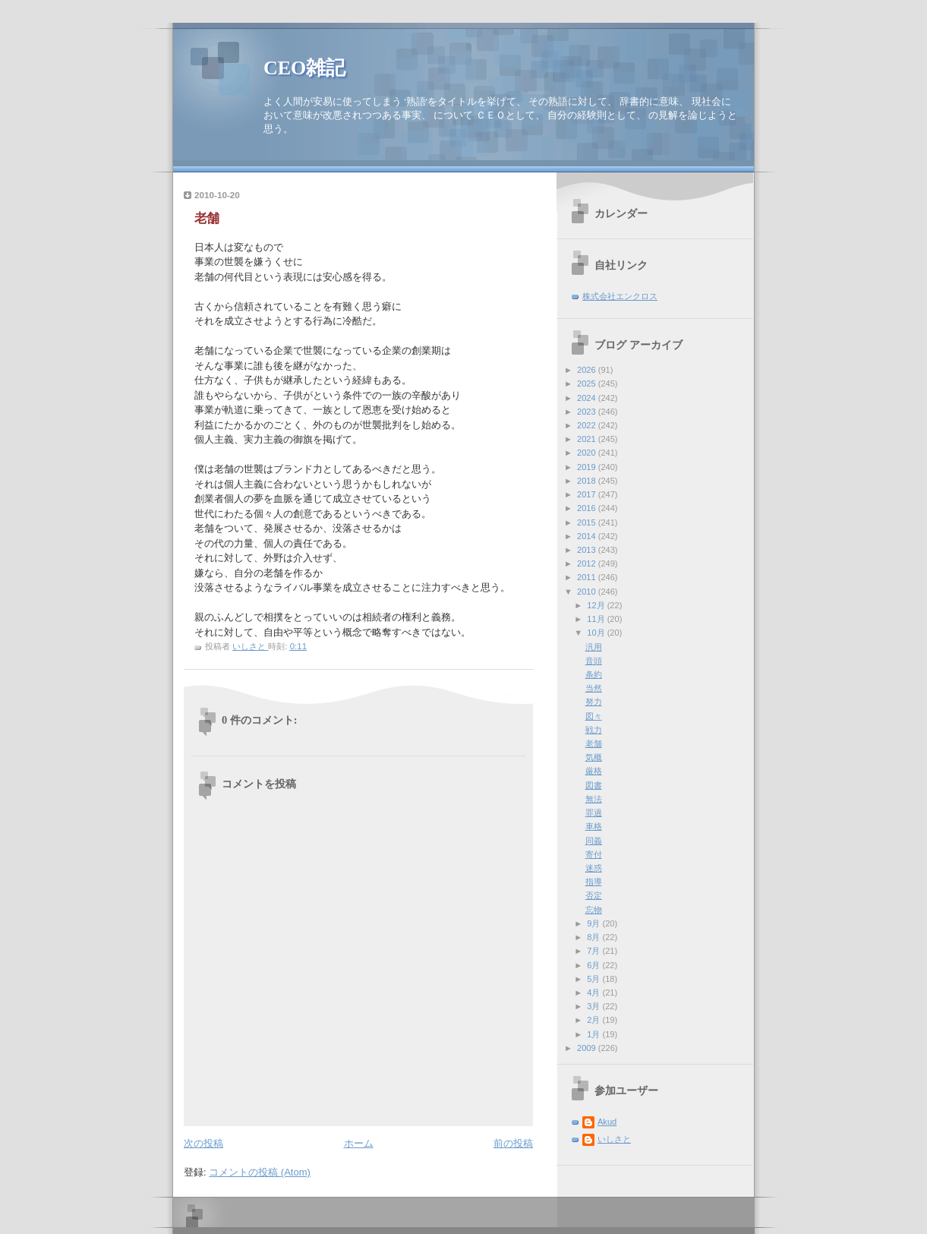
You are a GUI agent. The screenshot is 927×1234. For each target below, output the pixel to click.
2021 (587, 438)
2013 (587, 549)
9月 (594, 923)
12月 (597, 605)
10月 (597, 632)
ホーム (359, 1143)
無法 (593, 798)
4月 (594, 992)
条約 (593, 674)
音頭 (593, 660)
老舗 (593, 743)
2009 (587, 1048)
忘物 (593, 909)
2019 (587, 467)
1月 (594, 1034)
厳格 (593, 770)
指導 (593, 881)
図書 (593, 785)
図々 (593, 716)
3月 (594, 1006)
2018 (587, 480)
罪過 (593, 812)
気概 (593, 757)
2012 (587, 563)
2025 (587, 383)
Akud (607, 1121)
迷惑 (593, 868)
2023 (587, 411)
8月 (594, 937)
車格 (593, 826)
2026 (587, 369)
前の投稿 (513, 1143)
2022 (587, 425)
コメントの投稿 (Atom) (260, 1172)
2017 (587, 494)
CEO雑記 (304, 68)
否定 (593, 895)
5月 (594, 978)
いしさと (614, 1139)
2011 (587, 577)
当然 (593, 688)
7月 (594, 950)
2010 (587, 591)
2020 (587, 452)
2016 (587, 508)
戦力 (593, 729)
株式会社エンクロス (619, 296)
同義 (593, 840)
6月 (594, 965)
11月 (597, 618)
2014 (587, 536)
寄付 (593, 854)
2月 (594, 1019)
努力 (593, 701)
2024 (587, 397)
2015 (587, 522)
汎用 (593, 647)
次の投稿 (203, 1143)
